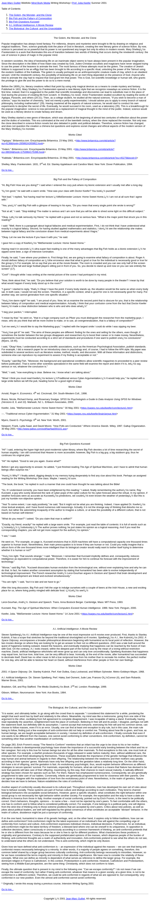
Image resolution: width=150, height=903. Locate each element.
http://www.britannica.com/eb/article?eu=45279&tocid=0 (107, 157)
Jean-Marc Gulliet (11, 3)
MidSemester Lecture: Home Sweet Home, (81, 196)
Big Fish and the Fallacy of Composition (30, 18)
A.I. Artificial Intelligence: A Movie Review (31, 25)
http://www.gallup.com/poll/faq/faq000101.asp (42, 428)
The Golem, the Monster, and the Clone (30, 15)
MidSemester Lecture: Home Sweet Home (61, 243)
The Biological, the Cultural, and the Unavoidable (35, 28)
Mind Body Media (40, 3)
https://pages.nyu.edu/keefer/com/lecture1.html (106, 407)
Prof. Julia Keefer (81, 3)
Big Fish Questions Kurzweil (24, 21)
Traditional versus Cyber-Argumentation (79, 378)
